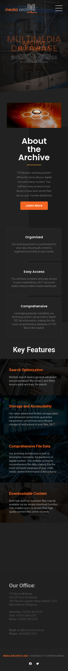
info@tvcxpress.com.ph (30, 630)
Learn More (34, 205)
